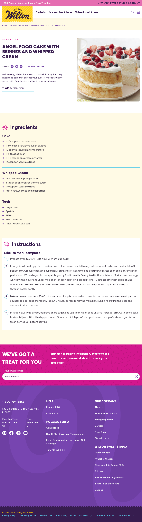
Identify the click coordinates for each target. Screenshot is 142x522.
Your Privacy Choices (66, 515)
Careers (99, 425)
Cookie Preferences (104, 515)
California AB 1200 (126, 515)
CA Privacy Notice (27, 515)
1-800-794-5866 (13, 401)
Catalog (99, 490)
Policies (99, 471)
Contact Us (52, 413)
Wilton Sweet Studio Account (118, 3)
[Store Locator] (138, 12)
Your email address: (14, 370)
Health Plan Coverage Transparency (65, 434)
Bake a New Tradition (39, 3)
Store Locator (102, 438)
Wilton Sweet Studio (106, 413)
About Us (100, 407)
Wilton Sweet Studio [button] (87, 12)
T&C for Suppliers (55, 449)
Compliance (52, 427)
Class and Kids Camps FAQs (109, 465)
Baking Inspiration (104, 419)
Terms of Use (46, 515)
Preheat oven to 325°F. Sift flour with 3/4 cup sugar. (39, 258)
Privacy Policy (8, 515)
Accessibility (85, 515)
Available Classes (104, 458)
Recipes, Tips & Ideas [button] (61, 12)
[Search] (132, 12)
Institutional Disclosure (107, 483)
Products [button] (41, 12)
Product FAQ (53, 407)
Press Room (101, 432)
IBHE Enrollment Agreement (109, 477)
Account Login (102, 452)
